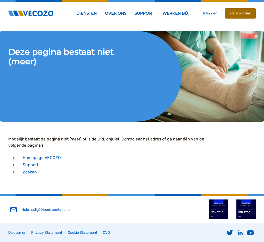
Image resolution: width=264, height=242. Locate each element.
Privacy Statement (46, 232)
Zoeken (30, 172)
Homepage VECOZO (42, 157)
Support (30, 164)
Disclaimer (17, 232)
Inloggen (210, 13)
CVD (106, 232)
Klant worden (240, 13)
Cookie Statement (82, 232)
